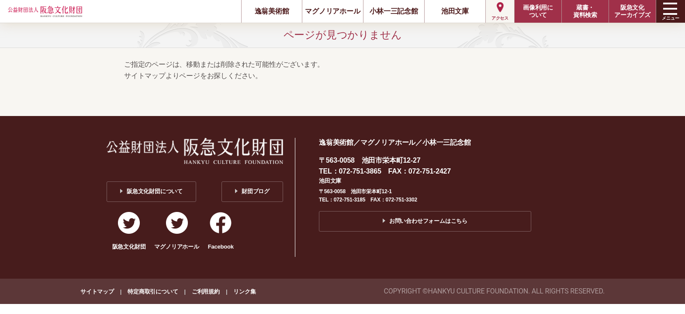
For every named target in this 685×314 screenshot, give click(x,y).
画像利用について (538, 11)
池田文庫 (455, 11)
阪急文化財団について (155, 191)
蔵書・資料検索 (585, 11)
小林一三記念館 (394, 11)
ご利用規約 (206, 291)
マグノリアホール (332, 11)
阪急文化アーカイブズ (632, 11)
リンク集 (244, 291)
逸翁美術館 (272, 11)
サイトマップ (97, 291)
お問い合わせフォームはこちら (428, 221)
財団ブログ (256, 191)
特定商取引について (153, 291)
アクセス (500, 18)
